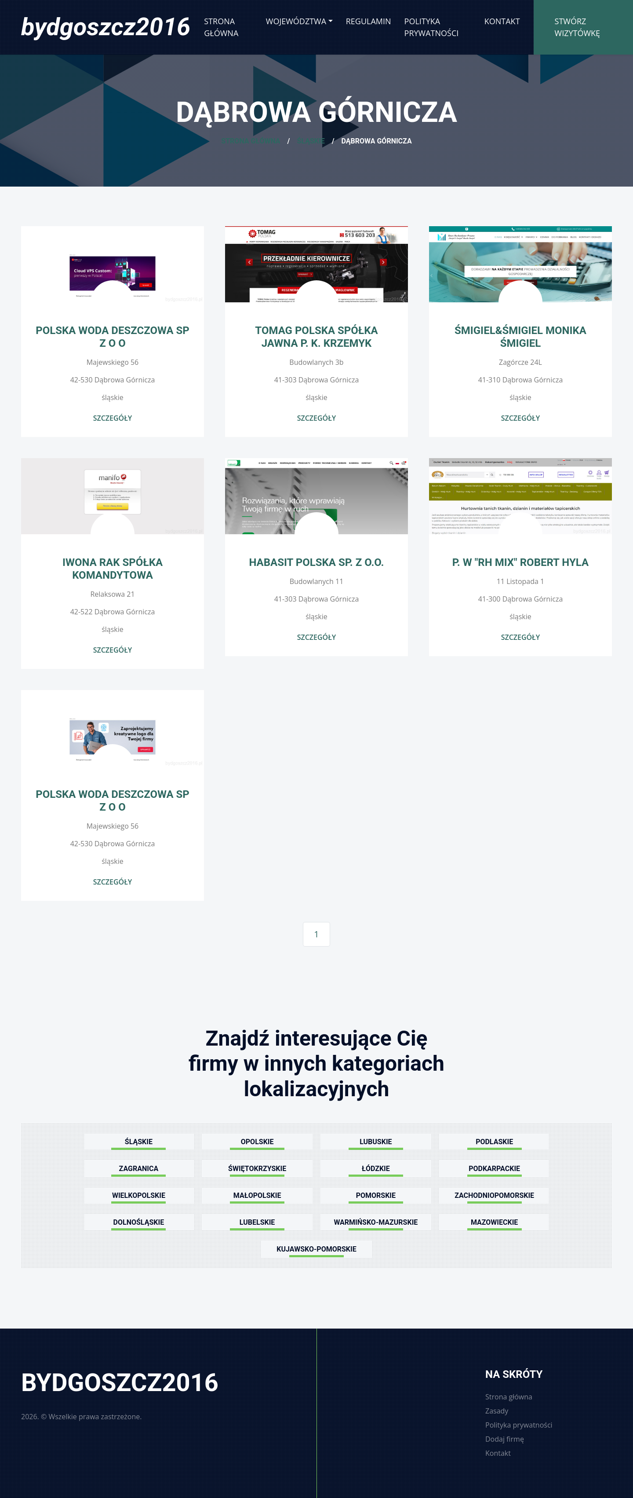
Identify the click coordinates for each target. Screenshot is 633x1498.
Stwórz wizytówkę (577, 27)
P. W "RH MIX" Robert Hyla (520, 562)
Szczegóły (112, 418)
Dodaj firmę (504, 1439)
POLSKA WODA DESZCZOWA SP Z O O (112, 336)
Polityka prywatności (431, 27)
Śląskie (311, 141)
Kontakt (502, 21)
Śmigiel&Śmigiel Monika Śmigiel (520, 336)
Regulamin (368, 21)
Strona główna (221, 27)
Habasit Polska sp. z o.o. (316, 562)
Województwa (296, 21)
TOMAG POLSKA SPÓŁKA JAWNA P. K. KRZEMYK (316, 336)
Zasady (496, 1411)
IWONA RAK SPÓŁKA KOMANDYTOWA (112, 568)
